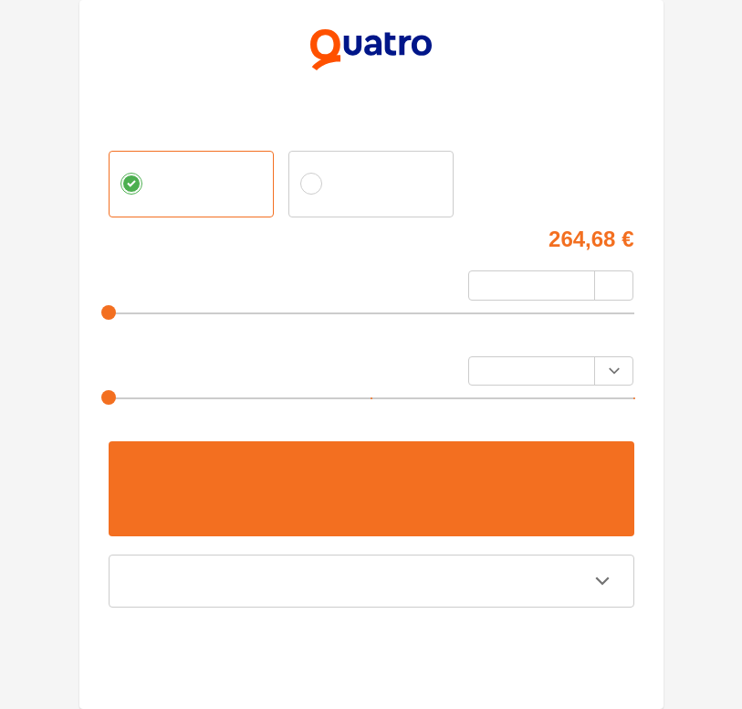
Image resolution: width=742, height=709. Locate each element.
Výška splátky (146, 366)
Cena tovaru (140, 236)
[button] (371, 581)
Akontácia (135, 280)
